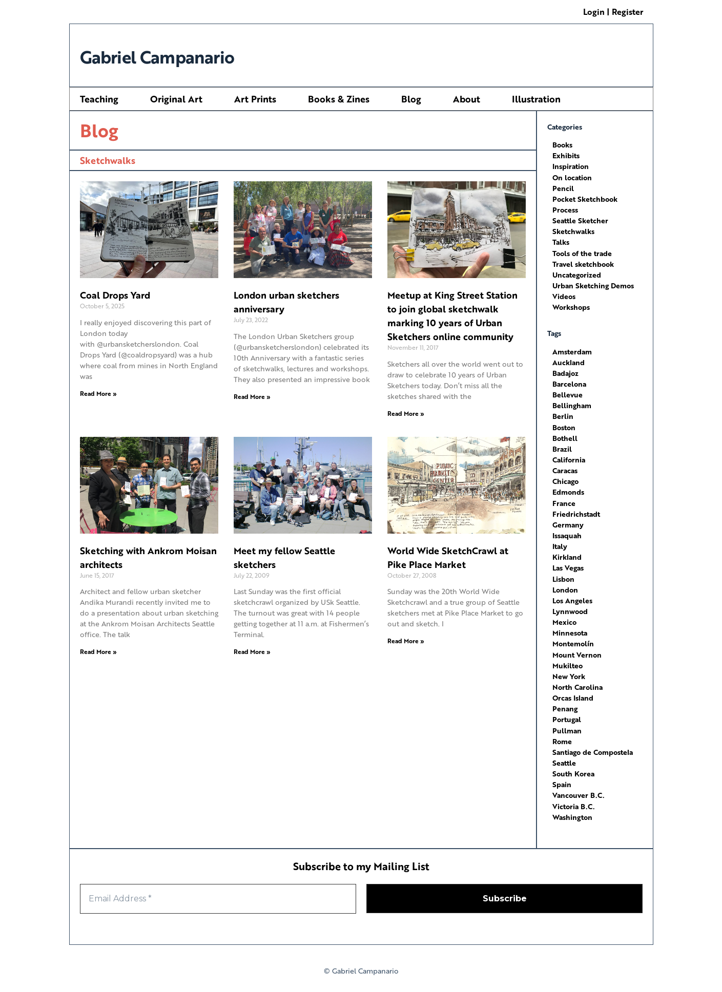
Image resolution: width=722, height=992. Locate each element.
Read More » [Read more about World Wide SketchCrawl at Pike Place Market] (405, 641)
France (563, 500)
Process (565, 209)
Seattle (564, 758)
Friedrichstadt (576, 511)
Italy (559, 543)
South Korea (573, 769)
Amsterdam (572, 350)
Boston (563, 425)
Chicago (565, 479)
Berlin (562, 414)
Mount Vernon (577, 651)
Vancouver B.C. (578, 791)
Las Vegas (568, 565)
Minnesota (569, 629)
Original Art (176, 98)
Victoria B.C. (573, 801)
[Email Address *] (218, 894)
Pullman (567, 726)
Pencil (563, 187)
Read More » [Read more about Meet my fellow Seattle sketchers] (252, 651)
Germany (568, 522)
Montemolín (573, 640)
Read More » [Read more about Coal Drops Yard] (98, 393)
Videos (563, 295)
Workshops (571, 306)
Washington (572, 812)
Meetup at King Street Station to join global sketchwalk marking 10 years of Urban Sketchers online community (452, 315)
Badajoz (565, 371)
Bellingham (571, 403)
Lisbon (563, 576)
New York (568, 672)
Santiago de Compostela (592, 748)
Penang (564, 705)
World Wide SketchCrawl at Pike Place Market (447, 557)
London (565, 586)
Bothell (564, 436)
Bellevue (567, 393)
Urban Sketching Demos (593, 284)
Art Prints (255, 98)
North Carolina (577, 683)
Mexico (564, 619)
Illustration (536, 98)
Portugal (566, 715)
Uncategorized (576, 273)
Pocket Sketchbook (584, 198)
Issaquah (567, 532)
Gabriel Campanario (178, 55)
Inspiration (570, 166)
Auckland (568, 360)
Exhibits (566, 155)
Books (562, 144)
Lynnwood (570, 608)
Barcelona (569, 382)
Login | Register (613, 11)
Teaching (99, 98)
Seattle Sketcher (580, 220)
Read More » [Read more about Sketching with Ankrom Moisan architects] (98, 651)
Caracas (564, 468)
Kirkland (567, 554)
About (466, 98)
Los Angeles (572, 597)
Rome (562, 737)
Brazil (562, 446)
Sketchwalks (573, 230)
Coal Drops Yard (115, 295)
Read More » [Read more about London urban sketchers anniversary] (252, 396)
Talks (560, 241)
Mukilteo (567, 662)
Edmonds (568, 489)
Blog (411, 98)
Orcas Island (572, 694)
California (568, 457)
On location (572, 177)
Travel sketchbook (583, 263)
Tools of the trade (582, 252)
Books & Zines (338, 98)
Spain (561, 780)
